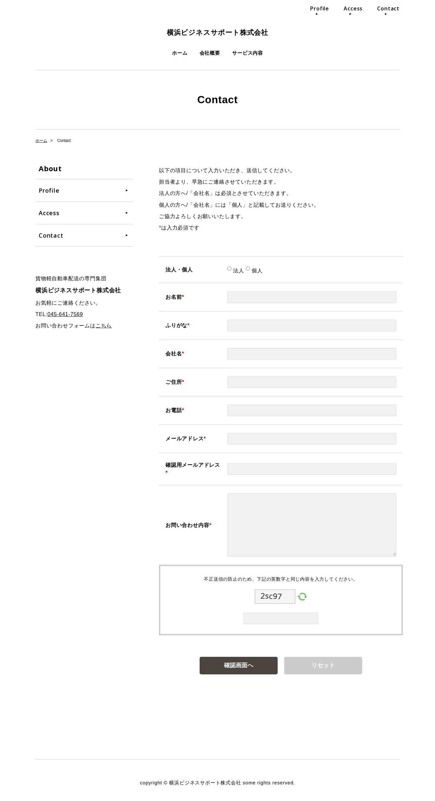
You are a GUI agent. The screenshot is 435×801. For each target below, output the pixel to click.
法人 (237, 270)
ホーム (179, 53)
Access (353, 8)
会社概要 (210, 53)
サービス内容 (247, 53)
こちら (104, 325)
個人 (256, 270)
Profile (319, 8)
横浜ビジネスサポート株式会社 (217, 31)
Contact (388, 8)
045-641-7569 (65, 314)
